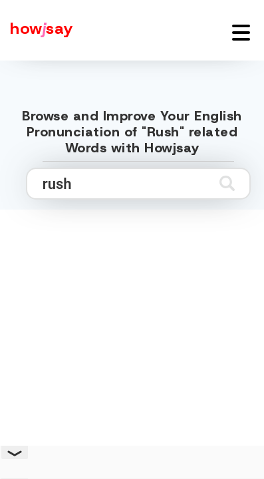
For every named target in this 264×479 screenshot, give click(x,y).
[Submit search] (227, 183)
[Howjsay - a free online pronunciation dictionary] (36, 30)
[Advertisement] (132, 346)
